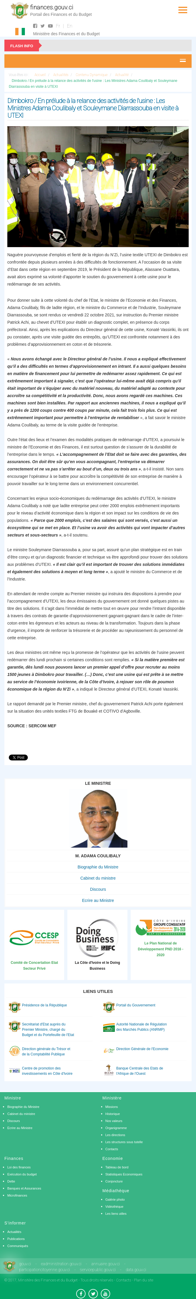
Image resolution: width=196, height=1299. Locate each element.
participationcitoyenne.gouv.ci (44, 1269)
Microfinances (17, 1195)
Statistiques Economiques (124, 1174)
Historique (112, 1114)
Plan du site (143, 1280)
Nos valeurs (113, 1121)
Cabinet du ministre (98, 878)
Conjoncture (114, 1181)
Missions (111, 1107)
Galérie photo (115, 1199)
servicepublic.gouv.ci (98, 1269)
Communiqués (17, 1246)
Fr (58, 26)
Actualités (14, 1232)
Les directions (115, 1135)
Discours (98, 889)
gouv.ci (25, 1263)
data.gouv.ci (136, 1269)
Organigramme (116, 1128)
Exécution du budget (22, 1174)
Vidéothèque (114, 1206)
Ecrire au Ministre (98, 900)
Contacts (111, 1149)
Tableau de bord (117, 1167)
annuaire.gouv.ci (105, 1263)
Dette (11, 1181)
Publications (16, 1239)
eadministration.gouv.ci (61, 1263)
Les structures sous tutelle (124, 1142)
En (69, 26)
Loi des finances (19, 1167)
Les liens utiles (116, 1213)
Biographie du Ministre (98, 867)
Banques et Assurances (24, 1188)
